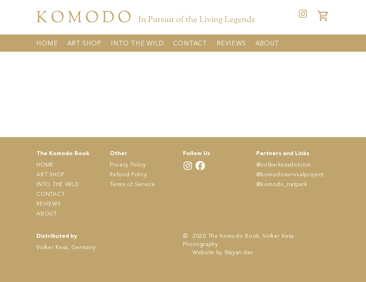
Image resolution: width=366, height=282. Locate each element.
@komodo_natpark (282, 184)
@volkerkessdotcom (283, 165)
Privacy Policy (128, 165)
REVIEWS (231, 44)
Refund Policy (128, 174)
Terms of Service (132, 184)
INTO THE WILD (137, 44)
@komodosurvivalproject (290, 174)
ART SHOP (84, 44)
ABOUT (267, 44)
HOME (47, 44)
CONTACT (190, 44)
